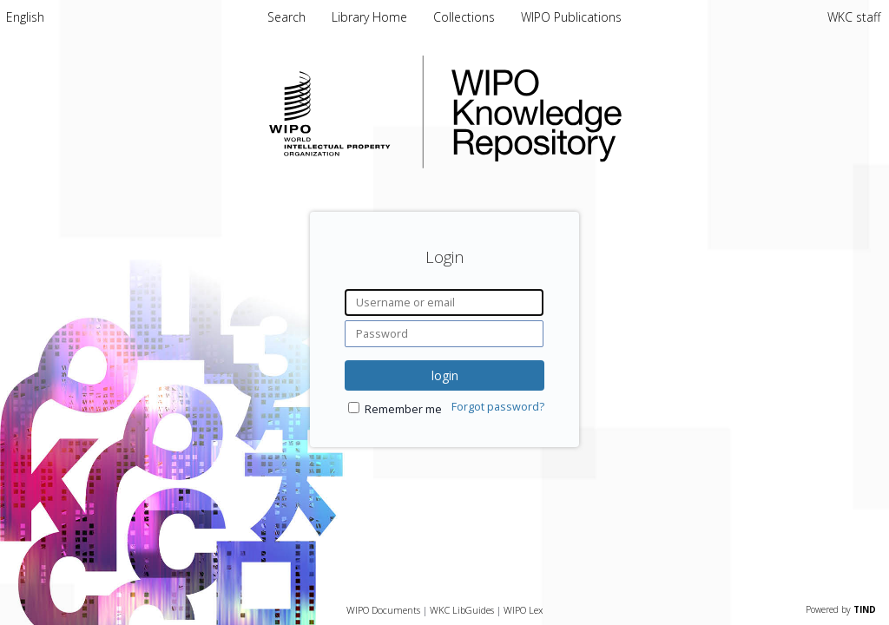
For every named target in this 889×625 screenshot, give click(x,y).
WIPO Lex (523, 609)
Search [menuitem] (286, 17)
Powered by (841, 609)
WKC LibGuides (462, 609)
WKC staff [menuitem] (853, 17)
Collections (465, 17)
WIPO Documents (383, 609)
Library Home (371, 17)
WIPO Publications (571, 17)
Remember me (403, 409)
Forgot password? (497, 406)
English (25, 17)
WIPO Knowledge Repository (608, 112)
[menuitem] (25, 17)
